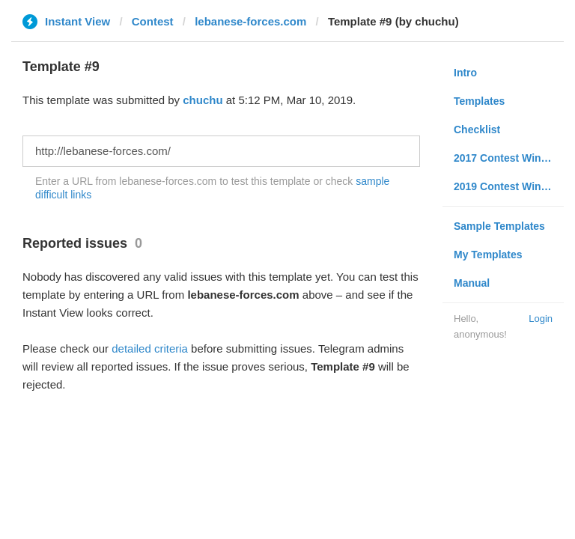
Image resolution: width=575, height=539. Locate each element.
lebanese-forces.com (250, 21)
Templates (479, 101)
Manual (472, 283)
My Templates (488, 255)
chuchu (202, 100)
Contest (153, 21)
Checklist (477, 129)
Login (541, 318)
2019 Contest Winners (508, 186)
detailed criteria (150, 348)
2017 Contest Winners (508, 158)
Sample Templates (499, 226)
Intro (465, 73)
